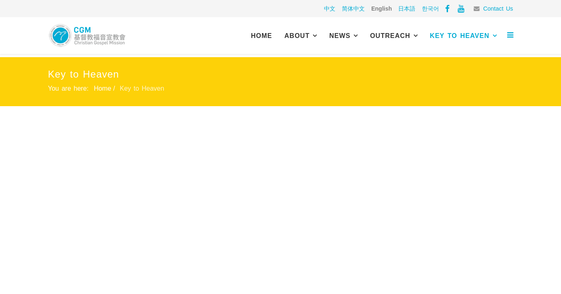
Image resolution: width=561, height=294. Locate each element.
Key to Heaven (460, 35)
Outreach (390, 35)
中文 (329, 8)
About (297, 35)
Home (261, 35)
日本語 (406, 8)
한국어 (430, 8)
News (339, 35)
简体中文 (353, 8)
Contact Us (498, 8)
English (381, 8)
